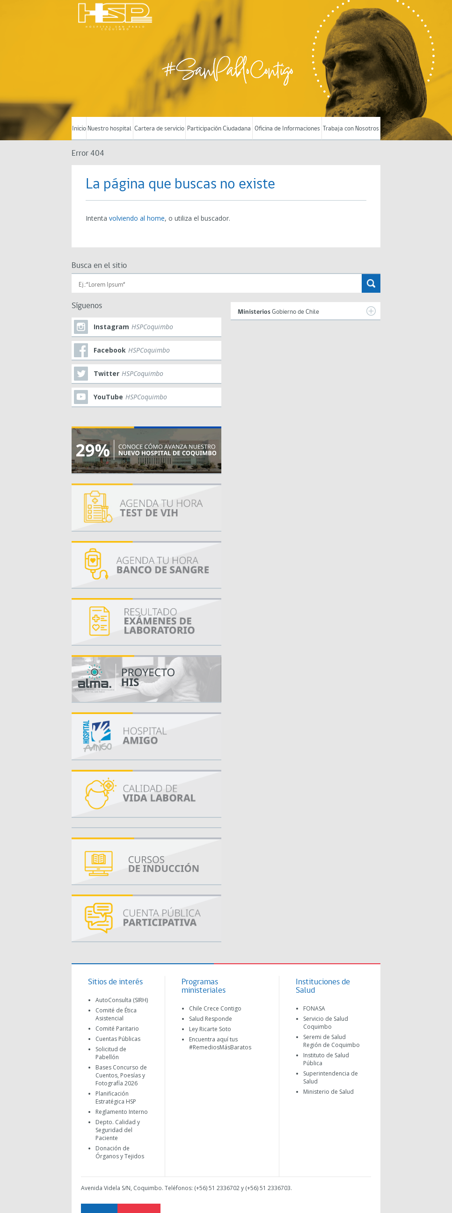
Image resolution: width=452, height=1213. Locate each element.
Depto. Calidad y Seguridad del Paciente (117, 1130)
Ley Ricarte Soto (210, 1029)
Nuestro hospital (109, 128)
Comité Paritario (117, 1028)
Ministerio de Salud (328, 1092)
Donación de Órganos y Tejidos (119, 1152)
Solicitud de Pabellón (110, 1053)
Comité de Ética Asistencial (116, 1014)
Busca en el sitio (99, 265)
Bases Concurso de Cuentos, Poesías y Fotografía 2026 (121, 1075)
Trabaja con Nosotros (351, 128)
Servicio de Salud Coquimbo (325, 1023)
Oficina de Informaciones (287, 128)
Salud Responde (210, 1019)
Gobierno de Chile (307, 311)
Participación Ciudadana (219, 128)
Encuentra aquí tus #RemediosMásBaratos (220, 1043)
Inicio (79, 128)
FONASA (314, 1008)
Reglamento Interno (121, 1112)
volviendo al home (137, 218)
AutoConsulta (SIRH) (121, 1000)
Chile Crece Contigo (215, 1008)
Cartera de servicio (159, 128)
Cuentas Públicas (117, 1039)
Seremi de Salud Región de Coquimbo (331, 1041)
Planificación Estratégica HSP (115, 1097)
